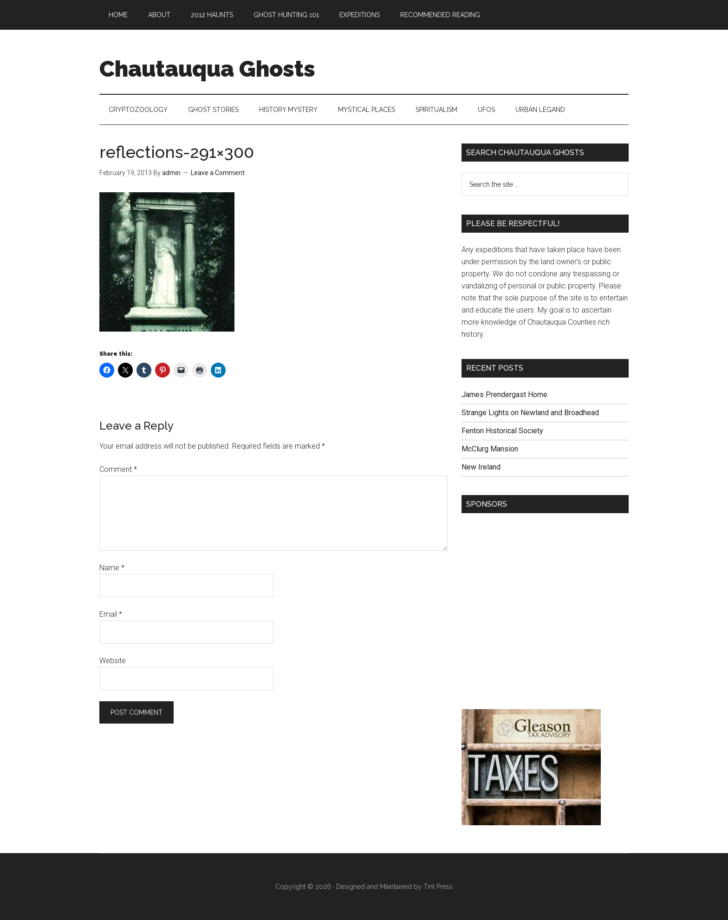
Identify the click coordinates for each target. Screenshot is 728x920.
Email (110, 614)
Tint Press (438, 886)
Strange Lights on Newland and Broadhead (530, 412)
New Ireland (481, 467)
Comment (118, 469)
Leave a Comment (218, 172)
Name (111, 567)
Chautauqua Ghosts (207, 69)
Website (112, 660)
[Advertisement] (545, 613)
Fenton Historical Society (502, 430)
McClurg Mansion (490, 448)
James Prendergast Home (504, 394)
